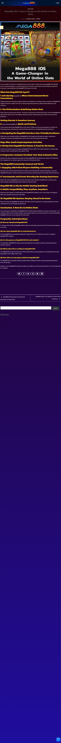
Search (2, 292)
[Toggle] (3, 362)
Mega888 (55, 101)
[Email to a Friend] (33, 273)
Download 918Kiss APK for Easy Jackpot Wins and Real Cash (16, 316)
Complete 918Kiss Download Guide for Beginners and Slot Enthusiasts (19, 305)
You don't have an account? (10, 491)
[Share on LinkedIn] (42, 273)
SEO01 (38, 19)
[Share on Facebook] (24, 273)
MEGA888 (30, 9)
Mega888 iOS (49, 84)
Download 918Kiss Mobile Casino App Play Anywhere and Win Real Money (20, 308)
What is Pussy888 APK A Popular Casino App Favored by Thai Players (19, 310)
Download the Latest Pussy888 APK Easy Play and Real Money (17, 313)
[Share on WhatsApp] (19, 273)
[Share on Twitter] (28, 273)
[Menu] (2, 3)
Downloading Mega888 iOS (9, 124)
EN (58, 3)
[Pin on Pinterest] (37, 273)
